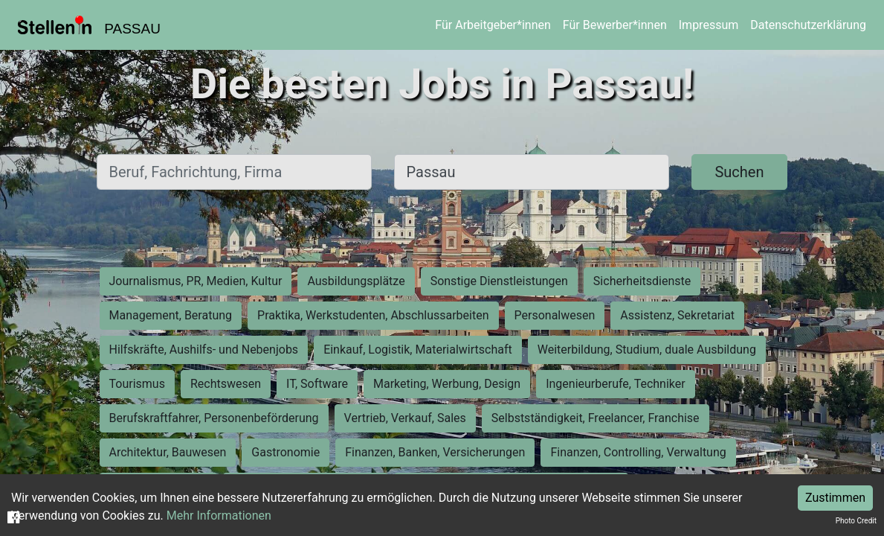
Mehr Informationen (219, 515)
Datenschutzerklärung (808, 25)
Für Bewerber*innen (615, 25)
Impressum (709, 25)
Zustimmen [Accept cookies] (835, 498)
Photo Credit (856, 521)
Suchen (739, 172)
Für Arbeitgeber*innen (492, 25)
